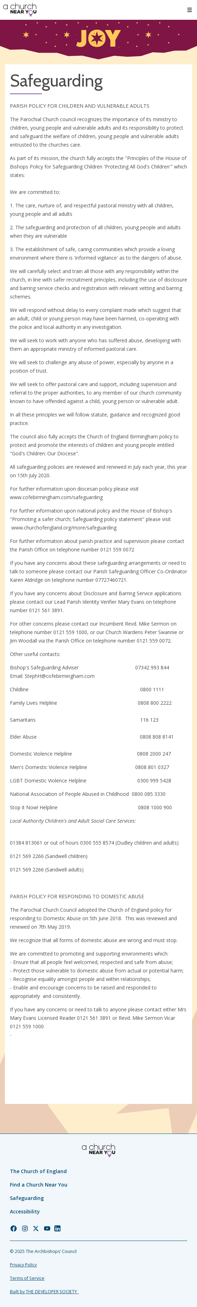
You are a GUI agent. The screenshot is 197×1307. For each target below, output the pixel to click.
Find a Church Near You (38, 1184)
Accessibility (25, 1211)
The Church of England (38, 1171)
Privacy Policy (23, 1265)
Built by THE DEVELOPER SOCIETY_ (44, 1292)
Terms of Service (27, 1278)
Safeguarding (27, 1198)
